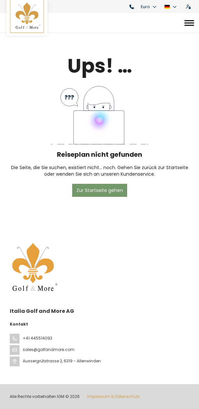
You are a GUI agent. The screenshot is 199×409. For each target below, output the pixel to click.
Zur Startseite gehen (99, 190)
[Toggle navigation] (189, 23)
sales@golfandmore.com (48, 349)
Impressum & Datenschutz (113, 396)
